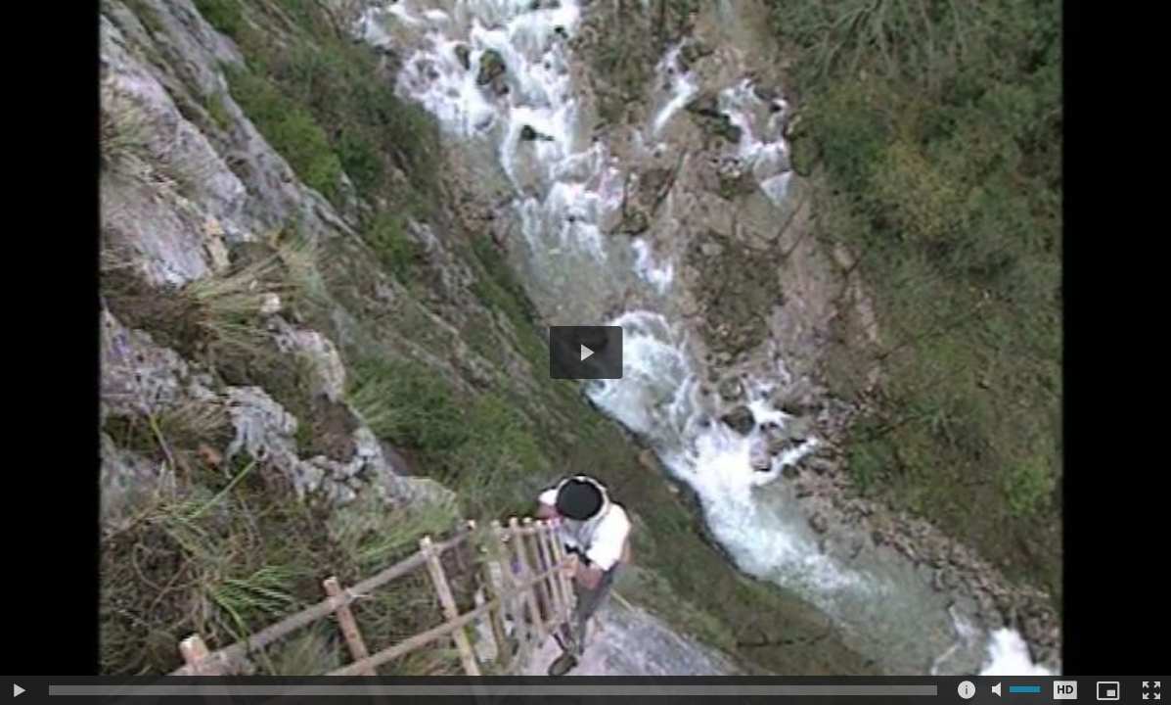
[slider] (493, 690)
